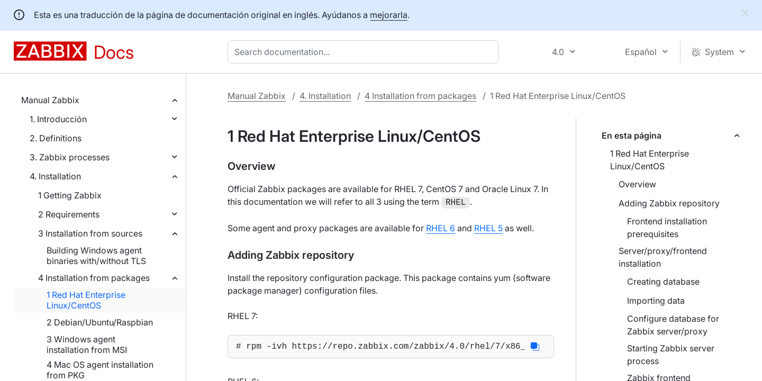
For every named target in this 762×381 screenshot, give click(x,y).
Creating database (663, 281)
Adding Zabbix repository (669, 203)
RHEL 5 (488, 227)
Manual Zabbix (50, 100)
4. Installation (55, 176)
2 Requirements (68, 214)
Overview (637, 184)
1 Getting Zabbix (70, 195)
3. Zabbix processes (70, 157)
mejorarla (388, 15)
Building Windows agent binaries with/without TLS (96, 255)
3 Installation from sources (90, 233)
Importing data (656, 300)
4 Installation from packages (94, 278)
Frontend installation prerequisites (667, 227)
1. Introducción (58, 119)
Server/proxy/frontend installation (663, 257)
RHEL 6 (440, 227)
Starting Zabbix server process (670, 354)
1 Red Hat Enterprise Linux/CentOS (86, 300)
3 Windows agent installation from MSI (87, 344)
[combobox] (365, 52)
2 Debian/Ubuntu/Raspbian (100, 322)
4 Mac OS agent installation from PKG (100, 369)
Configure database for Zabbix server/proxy (673, 325)
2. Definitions (55, 138)
